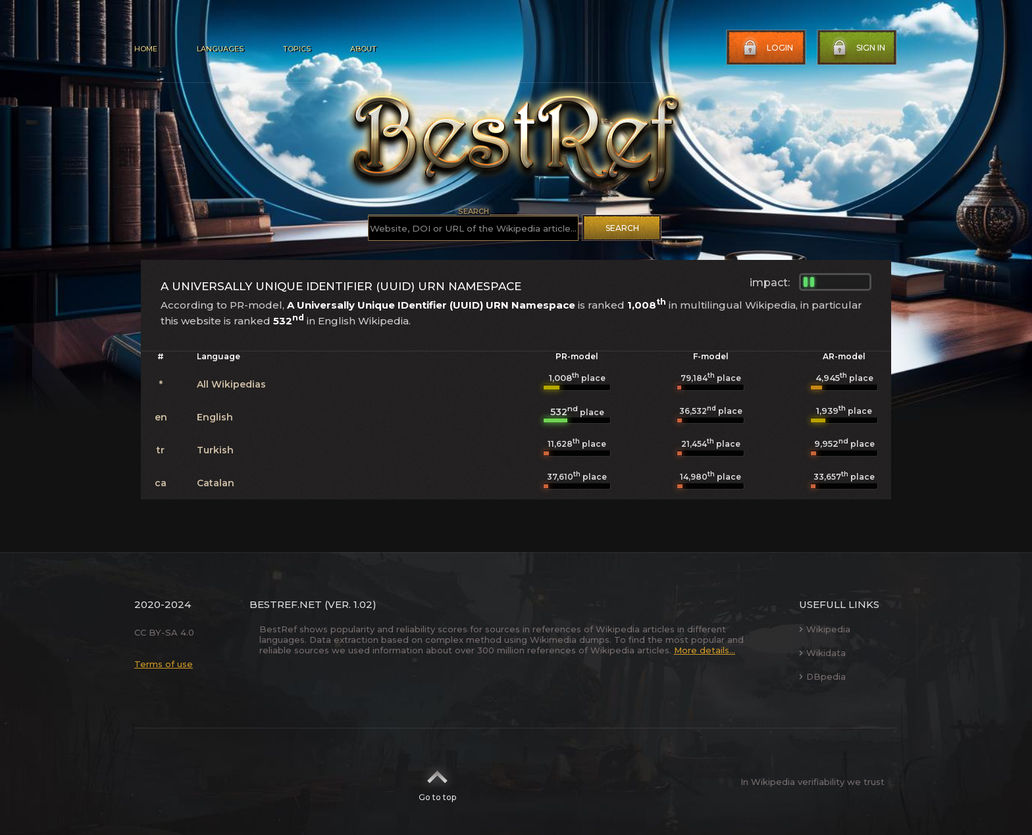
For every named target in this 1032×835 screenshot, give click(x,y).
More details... (704, 650)
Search (622, 228)
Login (766, 48)
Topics (297, 48)
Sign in (857, 48)
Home (145, 48)
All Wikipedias (231, 384)
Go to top (437, 781)
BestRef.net (285, 604)
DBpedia (822, 676)
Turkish (215, 450)
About (363, 48)
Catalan (215, 483)
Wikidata (822, 652)
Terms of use (163, 664)
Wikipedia (824, 629)
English (215, 417)
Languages (220, 48)
